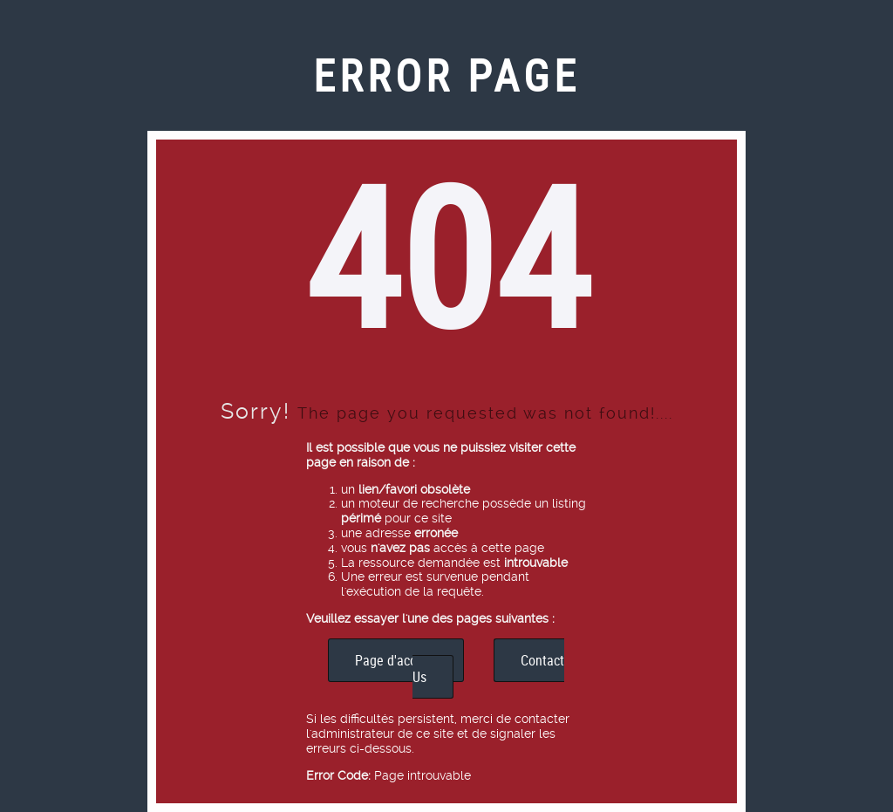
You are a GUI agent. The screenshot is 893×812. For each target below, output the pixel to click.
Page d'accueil (396, 660)
